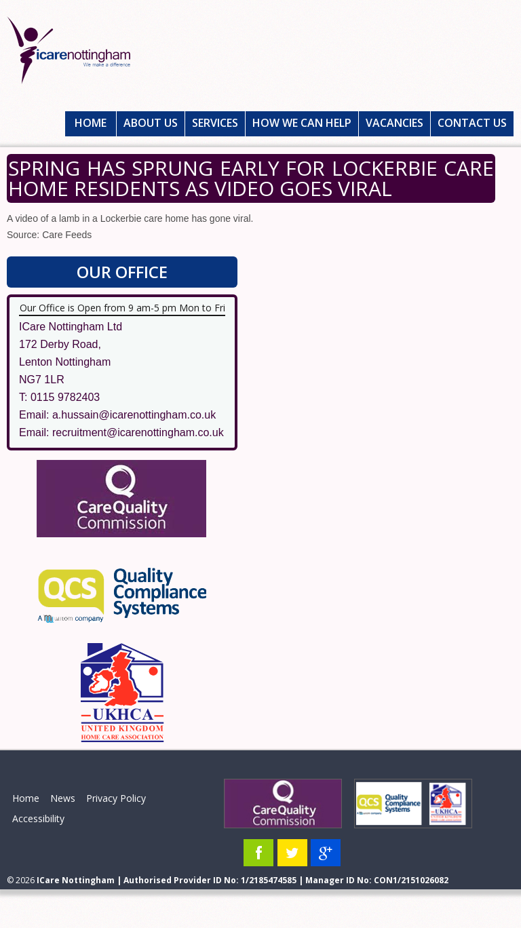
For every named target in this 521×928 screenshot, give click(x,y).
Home (91, 122)
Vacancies (394, 122)
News (62, 798)
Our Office (122, 271)
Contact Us (472, 122)
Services (215, 122)
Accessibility (38, 818)
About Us (150, 122)
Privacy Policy (116, 798)
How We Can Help (301, 122)
